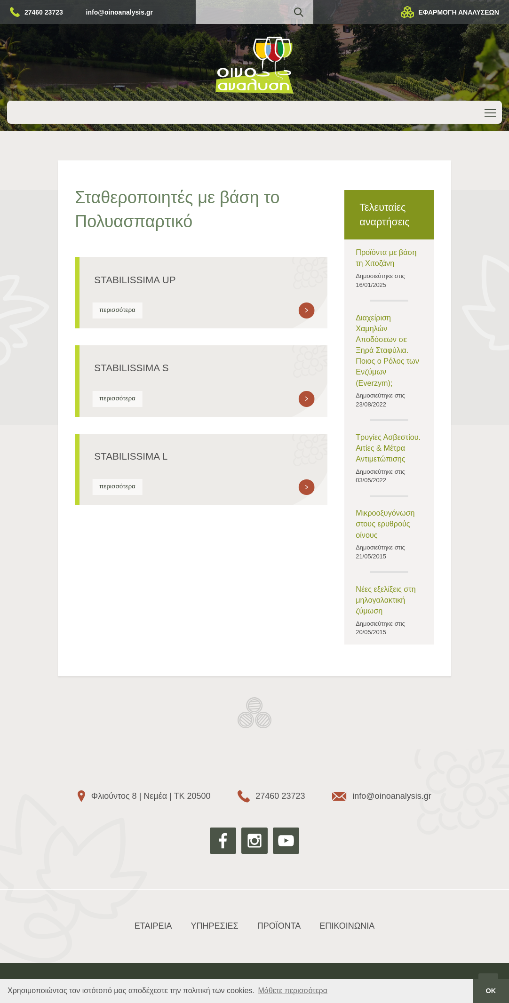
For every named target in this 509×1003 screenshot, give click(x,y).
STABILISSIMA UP (134, 279)
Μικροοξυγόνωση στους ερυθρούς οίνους (385, 524)
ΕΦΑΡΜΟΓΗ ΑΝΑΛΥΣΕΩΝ (458, 12)
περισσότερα (117, 309)
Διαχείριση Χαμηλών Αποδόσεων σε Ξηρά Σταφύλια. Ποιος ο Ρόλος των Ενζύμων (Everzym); (387, 350)
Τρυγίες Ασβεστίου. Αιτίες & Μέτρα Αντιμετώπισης (388, 448)
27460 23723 (43, 12)
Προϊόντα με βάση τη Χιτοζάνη (386, 257)
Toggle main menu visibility (491, 111)
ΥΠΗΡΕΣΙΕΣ (214, 926)
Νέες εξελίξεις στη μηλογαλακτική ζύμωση (386, 600)
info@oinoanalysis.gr (119, 12)
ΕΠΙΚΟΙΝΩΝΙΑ (346, 926)
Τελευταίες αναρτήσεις (384, 214)
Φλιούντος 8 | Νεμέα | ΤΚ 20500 (151, 796)
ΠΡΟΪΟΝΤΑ (279, 926)
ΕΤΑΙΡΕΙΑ (153, 926)
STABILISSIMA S (131, 367)
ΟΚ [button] (491, 991)
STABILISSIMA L (130, 456)
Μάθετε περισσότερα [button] (292, 991)
